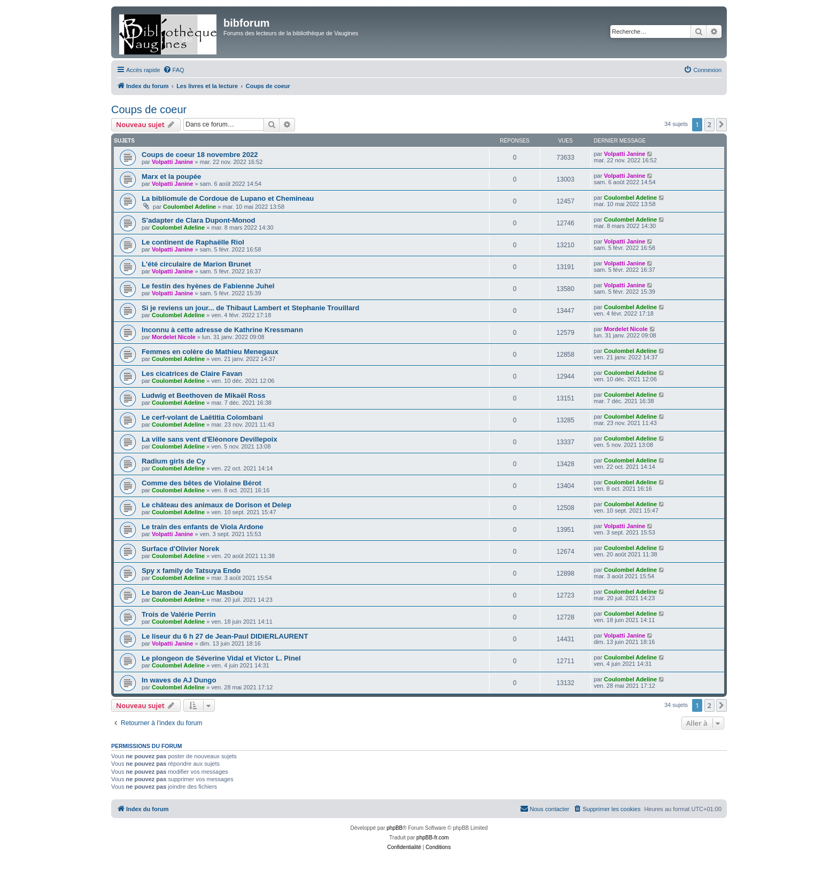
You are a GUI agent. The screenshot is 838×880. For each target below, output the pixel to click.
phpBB (394, 828)
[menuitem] (173, 70)
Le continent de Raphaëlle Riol (193, 242)
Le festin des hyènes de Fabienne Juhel (208, 286)
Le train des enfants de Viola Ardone (202, 527)
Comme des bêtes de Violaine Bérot (201, 483)
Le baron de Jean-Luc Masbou (192, 592)
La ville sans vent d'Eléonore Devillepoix (209, 439)
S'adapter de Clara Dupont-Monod (198, 220)
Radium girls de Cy (173, 461)
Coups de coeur (149, 109)
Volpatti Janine (172, 162)
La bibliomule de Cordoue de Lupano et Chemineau (228, 198)
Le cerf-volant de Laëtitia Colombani (202, 417)
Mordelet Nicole (174, 337)
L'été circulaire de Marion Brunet (196, 264)
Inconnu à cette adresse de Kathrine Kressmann (222, 330)
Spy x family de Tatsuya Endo (191, 571)
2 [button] (709, 124)
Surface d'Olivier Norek (180, 549)
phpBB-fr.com (432, 837)
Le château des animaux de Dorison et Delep (216, 505)
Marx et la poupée (171, 176)
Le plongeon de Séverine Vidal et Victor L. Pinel (221, 658)
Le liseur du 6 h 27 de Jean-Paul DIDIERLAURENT (225, 636)
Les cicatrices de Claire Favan (192, 374)
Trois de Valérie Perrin (179, 614)
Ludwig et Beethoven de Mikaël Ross (204, 395)
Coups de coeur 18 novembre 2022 (200, 155)
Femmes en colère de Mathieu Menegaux (210, 352)
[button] (721, 124)
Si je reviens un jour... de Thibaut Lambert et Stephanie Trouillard (250, 308)
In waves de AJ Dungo (179, 680)
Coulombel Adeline (189, 206)
